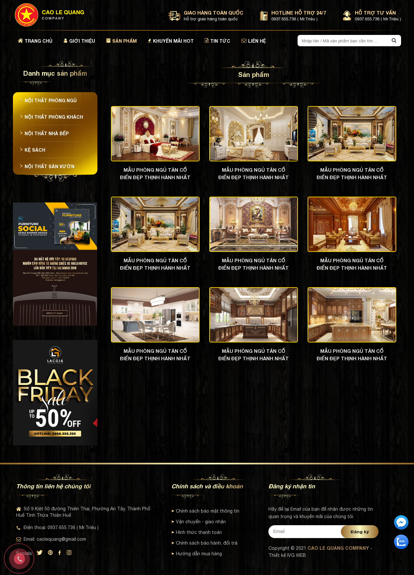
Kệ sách (32, 150)
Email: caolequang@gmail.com (51, 539)
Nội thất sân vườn (46, 166)
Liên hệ (253, 41)
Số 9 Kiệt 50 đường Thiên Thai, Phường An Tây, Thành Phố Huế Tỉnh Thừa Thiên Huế (83, 512)
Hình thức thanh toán (196, 532)
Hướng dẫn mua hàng (196, 553)
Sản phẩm (121, 41)
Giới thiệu (79, 41)
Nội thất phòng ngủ (48, 100)
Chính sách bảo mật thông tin (205, 511)
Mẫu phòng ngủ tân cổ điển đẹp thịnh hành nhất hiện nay (155, 173)
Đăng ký (360, 531)
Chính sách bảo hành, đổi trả (204, 543)
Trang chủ (35, 41)
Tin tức (217, 41)
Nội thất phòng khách (51, 117)
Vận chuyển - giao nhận (198, 521)
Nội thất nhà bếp (44, 133)
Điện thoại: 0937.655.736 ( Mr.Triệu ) (57, 527)
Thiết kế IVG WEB (287, 555)
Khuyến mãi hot (171, 41)
